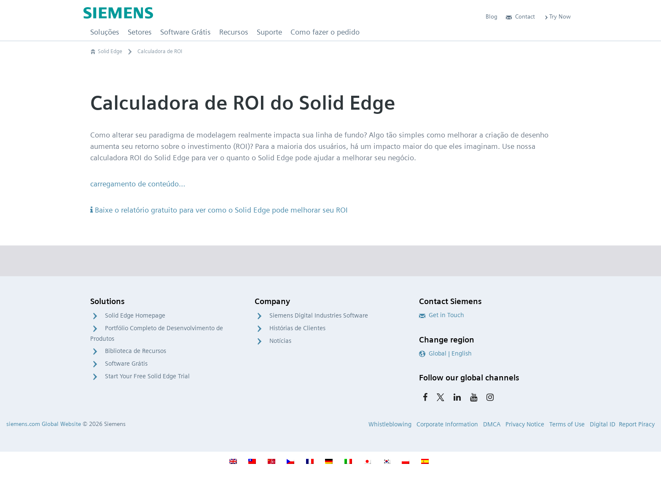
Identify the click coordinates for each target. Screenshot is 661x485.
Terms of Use (567, 424)
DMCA (491, 424)
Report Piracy (637, 424)
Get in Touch (441, 315)
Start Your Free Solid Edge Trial (147, 376)
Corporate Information (447, 424)
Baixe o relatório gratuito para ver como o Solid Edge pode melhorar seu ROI (219, 209)
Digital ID (602, 424)
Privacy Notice (524, 424)
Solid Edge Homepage (135, 315)
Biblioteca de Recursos (135, 351)
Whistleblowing (389, 424)
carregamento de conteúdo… (137, 183)
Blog (491, 16)
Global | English (445, 353)
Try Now (557, 16)
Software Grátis (126, 363)
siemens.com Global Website (43, 423)
